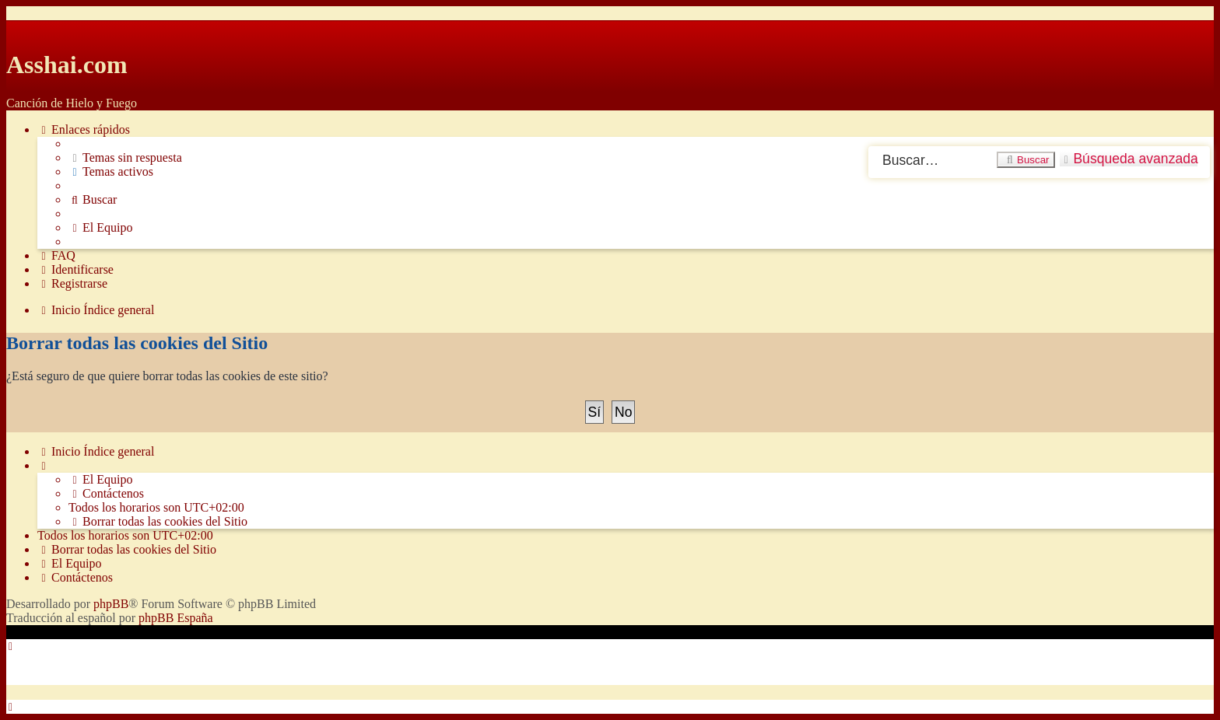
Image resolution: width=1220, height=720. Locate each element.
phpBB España (175, 617)
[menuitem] (125, 158)
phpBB (110, 603)
